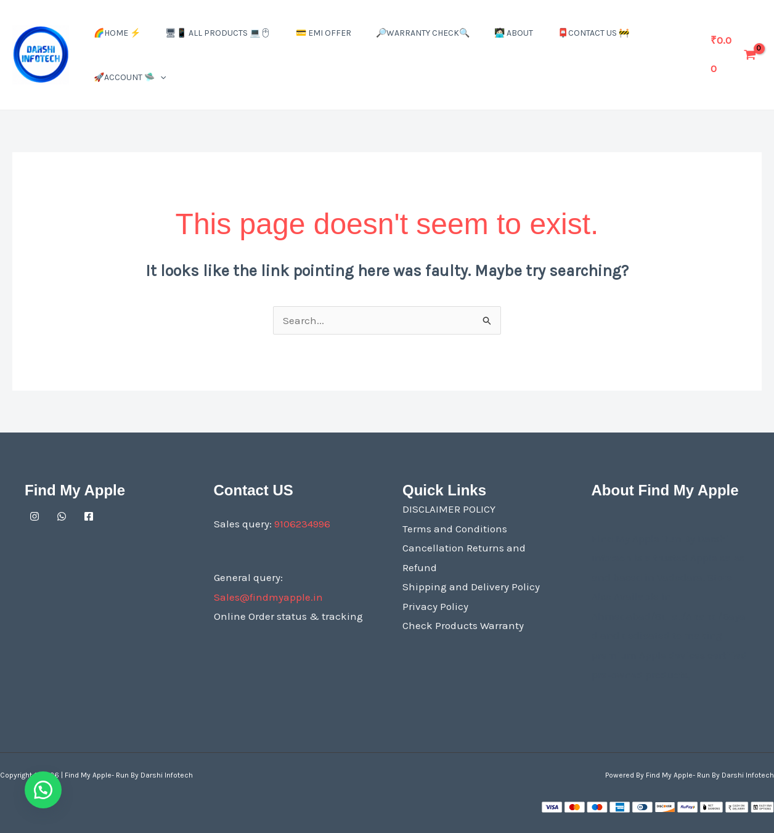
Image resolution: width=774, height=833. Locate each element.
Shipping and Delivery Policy (471, 586)
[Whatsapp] (61, 516)
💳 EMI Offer (323, 33)
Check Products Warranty (463, 625)
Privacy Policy (435, 606)
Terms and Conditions (454, 528)
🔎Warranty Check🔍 (423, 33)
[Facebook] (89, 516)
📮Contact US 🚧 (593, 33)
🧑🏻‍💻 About (513, 33)
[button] (160, 77)
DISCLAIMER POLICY (448, 509)
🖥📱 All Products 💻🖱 (218, 33)
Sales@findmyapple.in (268, 597)
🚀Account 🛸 (130, 77)
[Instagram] (34, 516)
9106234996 (302, 524)
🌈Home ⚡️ (117, 33)
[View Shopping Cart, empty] (734, 54)
